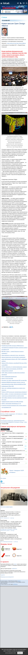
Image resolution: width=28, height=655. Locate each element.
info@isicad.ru (14, 568)
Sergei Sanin (3, 510)
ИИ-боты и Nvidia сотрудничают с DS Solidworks (11, 414)
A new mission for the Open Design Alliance (16, 43)
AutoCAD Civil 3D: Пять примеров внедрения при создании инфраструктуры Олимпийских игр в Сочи (13, 459)
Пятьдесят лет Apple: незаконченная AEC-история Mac (14, 380)
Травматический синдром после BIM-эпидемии (12, 401)
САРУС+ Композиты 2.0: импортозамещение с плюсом (14, 366)
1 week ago (12, 530)
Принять (20, 652)
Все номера (3, 478)
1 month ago (15, 541)
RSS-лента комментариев (7, 507)
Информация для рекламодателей (7, 576)
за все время (9, 431)
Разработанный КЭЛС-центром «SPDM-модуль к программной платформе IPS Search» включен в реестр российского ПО (14, 347)
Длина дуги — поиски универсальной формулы (13, 436)
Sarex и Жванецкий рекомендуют (9, 376)
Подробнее (3, 574)
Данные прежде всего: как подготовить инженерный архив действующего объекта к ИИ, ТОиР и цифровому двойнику (14, 359)
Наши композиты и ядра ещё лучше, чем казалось (13, 355)
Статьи (4, 17)
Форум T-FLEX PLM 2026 (7, 378)
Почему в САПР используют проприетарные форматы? (14, 392)
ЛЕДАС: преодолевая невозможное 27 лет (11, 403)
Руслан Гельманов (4, 520)
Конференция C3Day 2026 (8, 386)
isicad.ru (15, 564)
